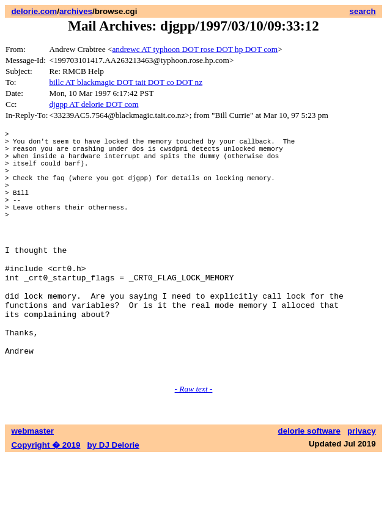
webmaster (32, 484)
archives (75, 11)
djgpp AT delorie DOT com (93, 104)
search (363, 11)
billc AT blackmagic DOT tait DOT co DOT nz (125, 82)
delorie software (309, 484)
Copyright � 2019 (45, 498)
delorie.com (34, 11)
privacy (361, 484)
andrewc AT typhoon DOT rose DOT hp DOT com (195, 49)
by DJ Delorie (113, 498)
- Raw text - (194, 441)
